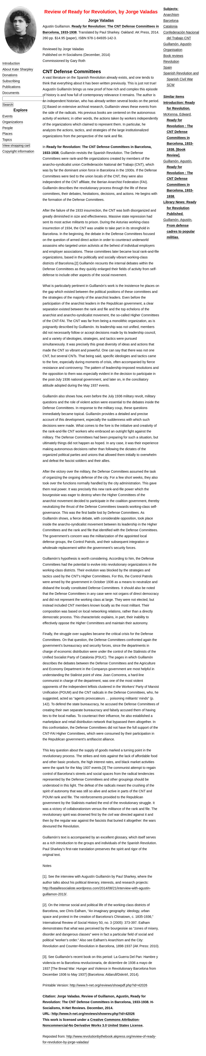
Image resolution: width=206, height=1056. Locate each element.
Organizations (12, 122)
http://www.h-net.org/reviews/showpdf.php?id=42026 (108, 985)
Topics (7, 140)
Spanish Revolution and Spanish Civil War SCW (181, 79)
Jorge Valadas (101, 20)
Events (7, 116)
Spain (167, 67)
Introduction (11, 63)
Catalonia (170, 26)
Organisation (172, 50)
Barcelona (170, 20)
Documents (10, 93)
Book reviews (173, 56)
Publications (11, 87)
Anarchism (171, 14)
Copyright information (18, 151)
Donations (9, 75)
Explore (21, 110)
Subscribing (11, 81)
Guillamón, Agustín (177, 44)
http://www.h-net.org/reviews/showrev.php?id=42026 (93, 1014)
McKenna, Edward (176, 114)
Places (7, 134)
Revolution (171, 61)
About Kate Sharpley (17, 69)
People (7, 128)
